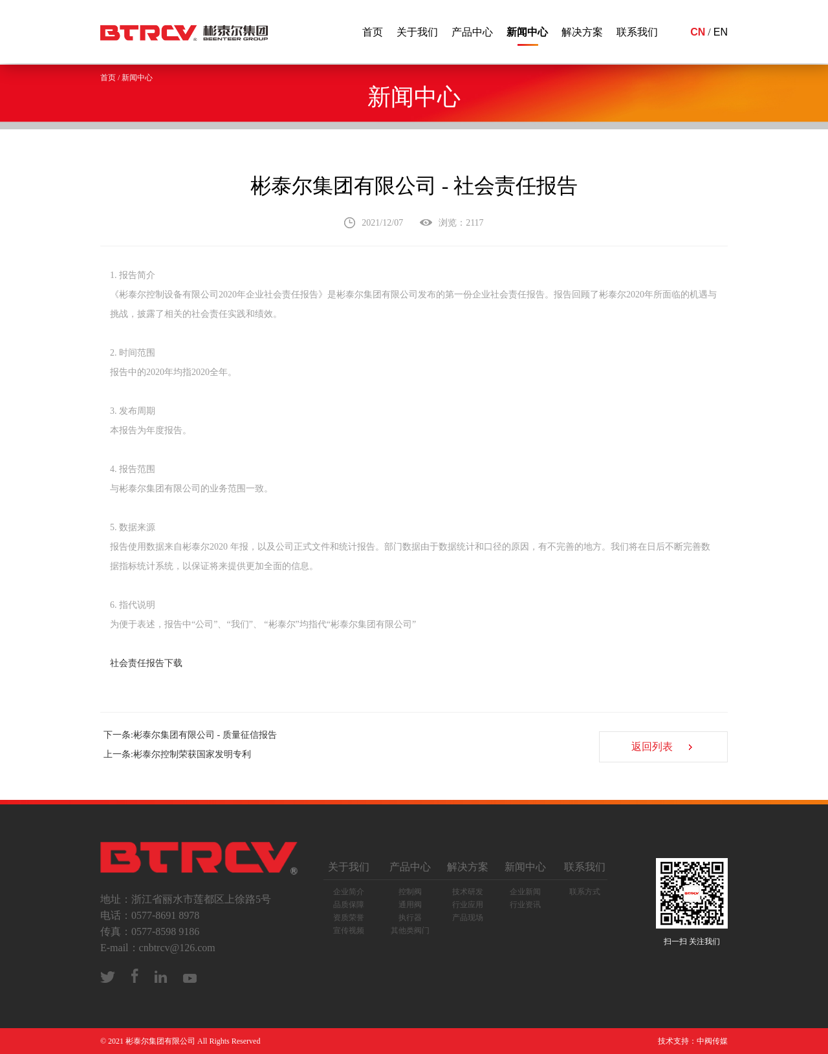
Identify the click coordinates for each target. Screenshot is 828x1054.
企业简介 (348, 891)
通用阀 (410, 904)
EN (721, 32)
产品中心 (472, 32)
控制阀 (410, 891)
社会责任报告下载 (146, 663)
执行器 (410, 917)
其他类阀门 (410, 930)
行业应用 (467, 904)
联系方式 (584, 891)
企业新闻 (525, 891)
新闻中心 (527, 32)
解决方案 (582, 32)
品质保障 (348, 904)
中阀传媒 (712, 1041)
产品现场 (467, 917)
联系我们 (637, 32)
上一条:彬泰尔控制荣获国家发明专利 (177, 754)
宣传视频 (348, 930)
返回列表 (650, 747)
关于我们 (417, 32)
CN (697, 32)
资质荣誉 (348, 917)
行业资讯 (525, 904)
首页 (372, 32)
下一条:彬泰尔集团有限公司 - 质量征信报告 (190, 735)
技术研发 (467, 891)
